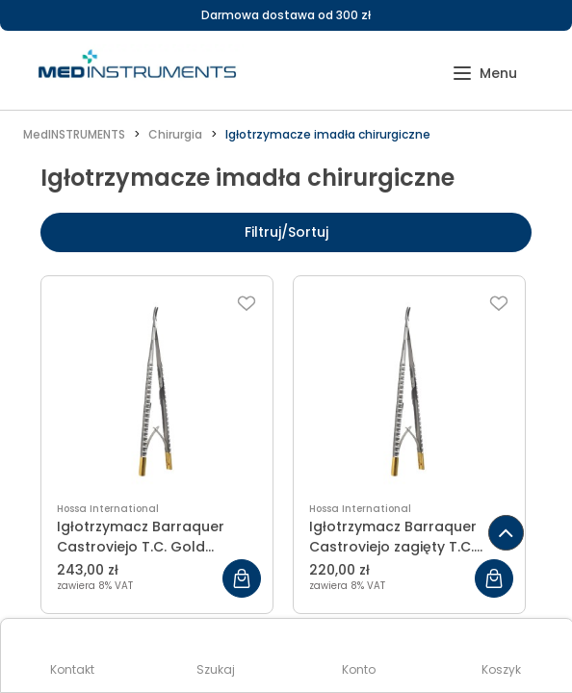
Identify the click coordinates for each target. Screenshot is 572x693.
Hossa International (108, 508)
